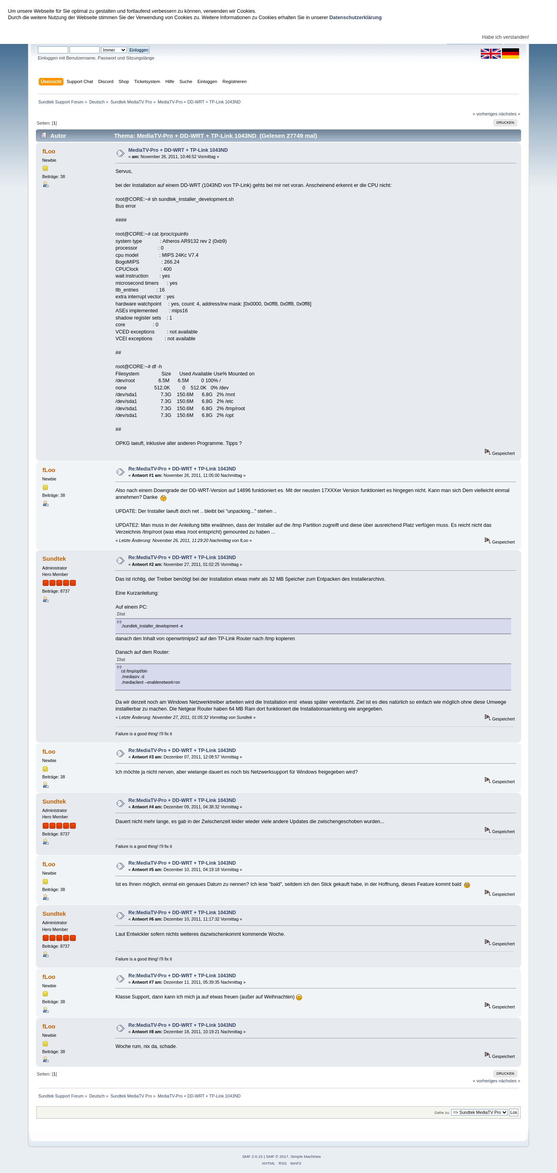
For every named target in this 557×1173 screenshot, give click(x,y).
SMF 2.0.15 (252, 1156)
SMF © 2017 (277, 1156)
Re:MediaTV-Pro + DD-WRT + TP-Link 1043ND (182, 469)
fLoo (48, 151)
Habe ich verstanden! (505, 37)
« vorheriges (485, 113)
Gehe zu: (442, 1112)
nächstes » (509, 113)
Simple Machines (305, 1156)
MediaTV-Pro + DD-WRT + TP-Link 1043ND (178, 150)
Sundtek (54, 558)
